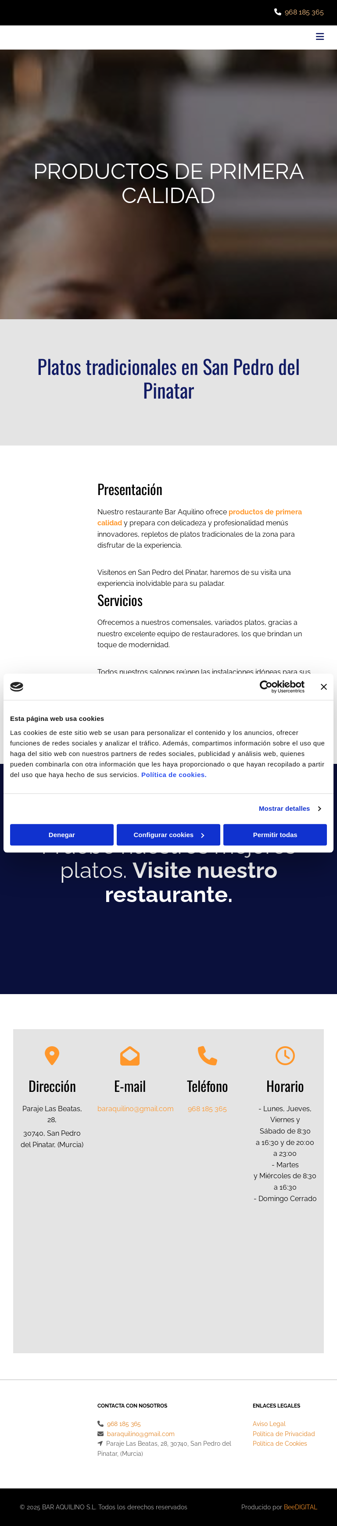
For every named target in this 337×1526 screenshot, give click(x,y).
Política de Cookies (280, 1443)
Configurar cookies (168, 834)
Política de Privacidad (284, 1433)
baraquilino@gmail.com (135, 1109)
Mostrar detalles (284, 808)
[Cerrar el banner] (324, 687)
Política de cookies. (174, 774)
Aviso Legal (269, 1423)
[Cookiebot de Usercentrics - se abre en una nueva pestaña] (266, 686)
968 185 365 (304, 12)
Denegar (62, 834)
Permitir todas (275, 834)
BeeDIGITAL (300, 1507)
